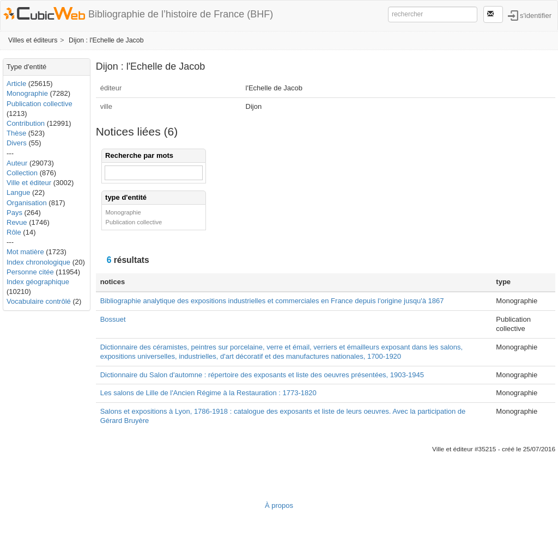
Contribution (26, 123)
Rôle (14, 232)
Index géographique (38, 282)
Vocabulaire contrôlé (39, 301)
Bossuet (113, 319)
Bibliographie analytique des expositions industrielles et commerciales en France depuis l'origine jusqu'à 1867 (272, 301)
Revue (17, 222)
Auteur (17, 163)
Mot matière (25, 252)
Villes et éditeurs (32, 40)
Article (16, 83)
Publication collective (39, 104)
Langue (18, 192)
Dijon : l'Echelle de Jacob (106, 40)
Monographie (27, 93)
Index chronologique (38, 262)
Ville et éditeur (30, 183)
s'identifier (535, 15)
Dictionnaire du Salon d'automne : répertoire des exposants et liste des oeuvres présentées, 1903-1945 (262, 375)
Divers (17, 143)
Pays (14, 212)
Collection (22, 173)
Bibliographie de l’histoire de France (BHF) (180, 14)
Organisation (27, 203)
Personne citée (30, 272)
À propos (279, 505)
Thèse (16, 133)
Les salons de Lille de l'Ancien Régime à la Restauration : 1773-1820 (208, 393)
